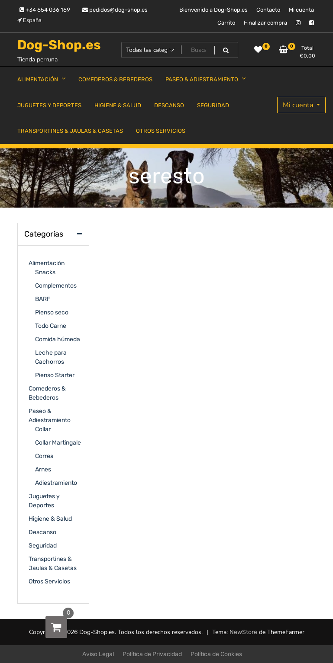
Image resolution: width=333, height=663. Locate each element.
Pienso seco (51, 312)
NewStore (243, 632)
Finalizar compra (265, 22)
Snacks (45, 272)
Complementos (56, 285)
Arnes (43, 469)
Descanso (42, 532)
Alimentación (47, 263)
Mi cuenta (301, 9)
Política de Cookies (216, 654)
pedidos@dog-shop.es (115, 9)
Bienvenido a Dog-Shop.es (213, 9)
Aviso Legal (98, 654)
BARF (42, 299)
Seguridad (43, 545)
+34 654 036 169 (44, 9)
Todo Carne (50, 326)
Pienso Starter (54, 375)
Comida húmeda (57, 339)
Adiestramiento (56, 483)
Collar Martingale (58, 442)
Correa (44, 456)
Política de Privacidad (152, 654)
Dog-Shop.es (59, 45)
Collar (43, 429)
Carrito (226, 22)
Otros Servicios (49, 581)
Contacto (268, 9)
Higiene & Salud (50, 518)
